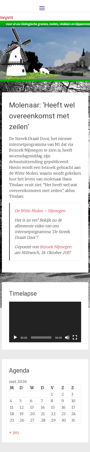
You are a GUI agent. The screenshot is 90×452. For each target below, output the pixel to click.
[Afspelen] (15, 337)
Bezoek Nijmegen (55, 246)
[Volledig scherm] (74, 337)
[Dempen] (67, 337)
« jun (14, 432)
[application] (45, 322)
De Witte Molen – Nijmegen (40, 210)
